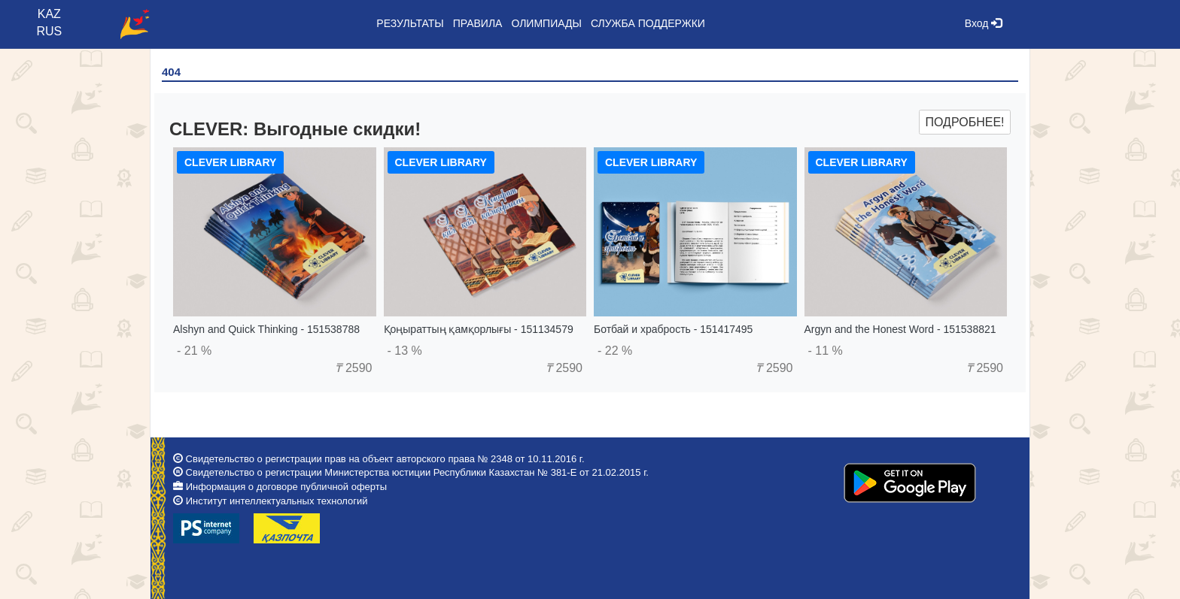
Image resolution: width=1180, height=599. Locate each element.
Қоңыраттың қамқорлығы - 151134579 (478, 329)
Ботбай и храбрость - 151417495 (673, 329)
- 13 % (405, 350)
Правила (478, 23)
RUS (49, 31)
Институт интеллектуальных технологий (277, 501)
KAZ (49, 14)
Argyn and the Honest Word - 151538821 (900, 329)
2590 (353, 368)
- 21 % (194, 350)
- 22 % (615, 350)
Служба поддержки (648, 23)
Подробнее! (964, 122)
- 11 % (825, 350)
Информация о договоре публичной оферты (286, 486)
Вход (983, 23)
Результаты (409, 23)
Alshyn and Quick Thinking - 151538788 (266, 329)
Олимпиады (546, 23)
